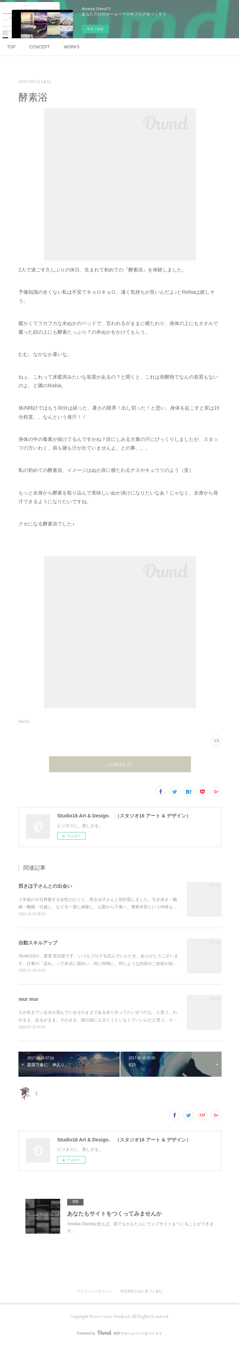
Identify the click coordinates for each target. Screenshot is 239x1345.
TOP (11, 47)
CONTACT (120, 764)
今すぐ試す (95, 29)
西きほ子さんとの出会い (45, 886)
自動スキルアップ (37, 943)
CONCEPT (39, 47)
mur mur (28, 999)
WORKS (71, 47)
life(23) (23, 721)
